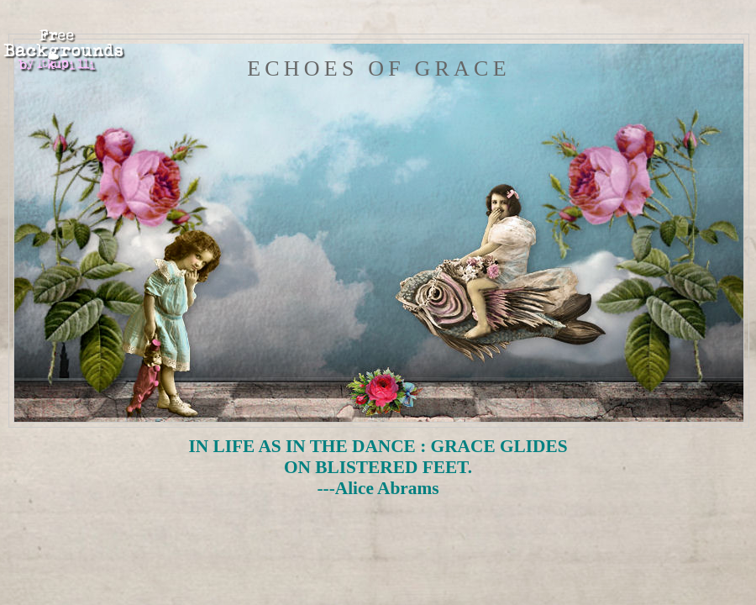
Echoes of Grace (378, 68)
